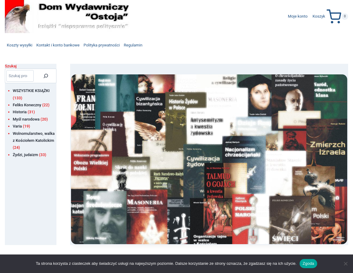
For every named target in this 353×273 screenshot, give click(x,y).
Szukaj (11, 66)
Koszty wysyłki (19, 45)
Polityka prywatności (101, 45)
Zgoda (308, 263)
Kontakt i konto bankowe (58, 45)
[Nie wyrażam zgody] (345, 264)
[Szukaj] (46, 76)
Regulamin (133, 45)
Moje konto (298, 16)
